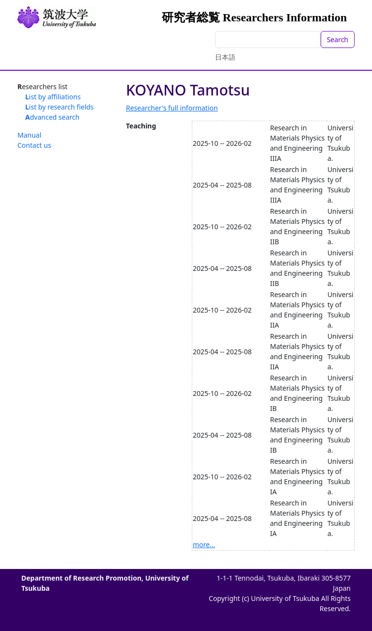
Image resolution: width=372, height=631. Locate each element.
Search (337, 39)
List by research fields (59, 106)
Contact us (34, 145)
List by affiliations (53, 96)
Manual (29, 135)
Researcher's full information (172, 107)
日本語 (225, 57)
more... (204, 544)
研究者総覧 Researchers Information (254, 17)
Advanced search (52, 117)
